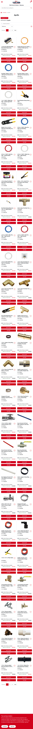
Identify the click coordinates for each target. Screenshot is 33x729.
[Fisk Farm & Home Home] (16, 2)
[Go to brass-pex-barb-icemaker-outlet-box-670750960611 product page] (24, 265)
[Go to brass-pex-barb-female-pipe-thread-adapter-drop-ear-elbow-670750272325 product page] (8, 588)
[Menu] (2, 2)
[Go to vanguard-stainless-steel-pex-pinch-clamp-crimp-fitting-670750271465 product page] (8, 399)
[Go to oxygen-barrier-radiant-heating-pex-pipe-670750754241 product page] (24, 50)
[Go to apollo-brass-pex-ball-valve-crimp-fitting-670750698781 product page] (24, 453)
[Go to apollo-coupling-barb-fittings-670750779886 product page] (24, 561)
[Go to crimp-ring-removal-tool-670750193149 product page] (8, 319)
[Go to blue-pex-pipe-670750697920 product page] (24, 130)
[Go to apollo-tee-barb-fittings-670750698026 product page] (24, 319)
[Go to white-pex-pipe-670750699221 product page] (8, 103)
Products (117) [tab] (4, 18)
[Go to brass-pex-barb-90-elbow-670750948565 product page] (8, 292)
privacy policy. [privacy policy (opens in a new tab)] (21, 720)
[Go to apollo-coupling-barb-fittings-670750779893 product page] (8, 534)
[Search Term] (16, 8)
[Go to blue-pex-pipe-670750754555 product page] (24, 426)
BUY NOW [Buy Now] (8, 61)
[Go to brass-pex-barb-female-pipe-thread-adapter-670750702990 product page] (24, 399)
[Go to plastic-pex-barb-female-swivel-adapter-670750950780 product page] (8, 641)
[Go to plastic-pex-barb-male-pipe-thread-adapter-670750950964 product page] (24, 641)
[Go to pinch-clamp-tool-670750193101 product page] (24, 103)
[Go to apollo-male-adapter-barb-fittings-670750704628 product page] (24, 372)
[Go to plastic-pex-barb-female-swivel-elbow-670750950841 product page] (24, 534)
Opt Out (12, 726)
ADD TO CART (8, 58)
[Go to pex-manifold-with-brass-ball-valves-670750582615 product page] (8, 50)
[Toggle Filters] (31, 26)
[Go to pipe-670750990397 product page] (24, 76)
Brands (4, 12)
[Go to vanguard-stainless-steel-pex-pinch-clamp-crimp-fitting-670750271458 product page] (24, 507)
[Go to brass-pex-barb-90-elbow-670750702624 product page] (8, 372)
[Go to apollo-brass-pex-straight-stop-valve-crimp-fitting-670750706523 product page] (8, 426)
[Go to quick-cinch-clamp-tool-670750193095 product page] (24, 184)
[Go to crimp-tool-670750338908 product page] (8, 130)
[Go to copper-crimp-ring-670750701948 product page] (8, 345)
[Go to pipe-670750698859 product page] (24, 238)
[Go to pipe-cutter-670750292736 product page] (8, 561)
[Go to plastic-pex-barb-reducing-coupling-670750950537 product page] (24, 668)
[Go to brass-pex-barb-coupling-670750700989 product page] (24, 345)
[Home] (1, 12)
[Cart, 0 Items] (30, 2)
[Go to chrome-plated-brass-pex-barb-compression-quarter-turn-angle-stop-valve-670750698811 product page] (8, 614)
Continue (5, 726)
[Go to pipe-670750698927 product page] (8, 157)
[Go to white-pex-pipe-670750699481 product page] (24, 157)
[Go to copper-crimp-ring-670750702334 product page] (24, 480)
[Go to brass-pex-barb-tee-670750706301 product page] (24, 292)
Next (15, 30)
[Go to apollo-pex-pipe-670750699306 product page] (8, 265)
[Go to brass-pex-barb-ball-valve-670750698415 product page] (24, 588)
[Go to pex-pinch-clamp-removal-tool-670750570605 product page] (8, 211)
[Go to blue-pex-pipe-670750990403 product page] (8, 76)
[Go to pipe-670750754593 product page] (8, 453)
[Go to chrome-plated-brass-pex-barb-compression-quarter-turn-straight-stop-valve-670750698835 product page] (8, 668)
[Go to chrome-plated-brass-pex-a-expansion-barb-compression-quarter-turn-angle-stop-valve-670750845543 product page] (24, 614)
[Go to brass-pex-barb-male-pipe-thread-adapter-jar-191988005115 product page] (8, 184)
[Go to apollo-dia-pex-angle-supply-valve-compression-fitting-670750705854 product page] (8, 507)
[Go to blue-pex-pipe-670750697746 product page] (8, 238)
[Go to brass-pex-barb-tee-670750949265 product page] (24, 211)
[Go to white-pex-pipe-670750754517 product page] (8, 480)
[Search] (31, 8)
